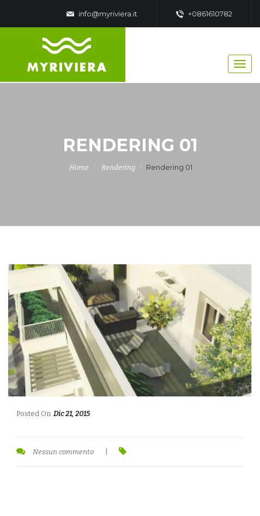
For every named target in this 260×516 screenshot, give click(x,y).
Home (79, 167)
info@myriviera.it (101, 14)
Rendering (118, 167)
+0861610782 (204, 14)
